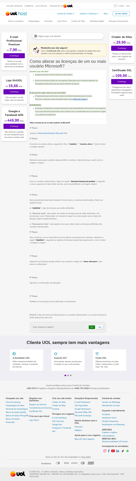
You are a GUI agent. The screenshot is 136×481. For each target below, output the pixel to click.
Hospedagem (34, 21)
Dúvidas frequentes (110, 421)
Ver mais (104, 367)
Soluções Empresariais (118, 21)
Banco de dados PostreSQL (13, 420)
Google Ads (57, 424)
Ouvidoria (106, 414)
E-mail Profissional (82, 402)
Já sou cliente (121, 14)
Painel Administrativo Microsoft (50, 133)
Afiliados (78, 430)
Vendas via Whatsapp (111, 402)
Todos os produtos (16, 21)
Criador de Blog (58, 405)
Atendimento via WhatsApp (113, 424)
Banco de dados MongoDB (17, 415)
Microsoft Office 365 (83, 412)
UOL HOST (86, 457)
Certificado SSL (35, 411)
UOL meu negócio (14, 6)
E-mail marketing (59, 418)
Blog (105, 14)
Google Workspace (83, 409)
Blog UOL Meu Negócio (84, 439)
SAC (128, 6)
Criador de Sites (57, 6)
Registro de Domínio (37, 404)
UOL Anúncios (58, 421)
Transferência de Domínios (40, 408)
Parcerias (79, 427)
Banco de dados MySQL (16, 412)
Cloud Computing (13, 402)
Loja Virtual (41, 6)
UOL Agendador (81, 405)
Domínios (29, 6)
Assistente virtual (109, 418)
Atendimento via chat (111, 405)
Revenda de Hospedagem (17, 409)
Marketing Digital (97, 21)
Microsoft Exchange (83, 415)
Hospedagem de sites (15, 405)
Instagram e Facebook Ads (61, 429)
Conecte (55, 409)
